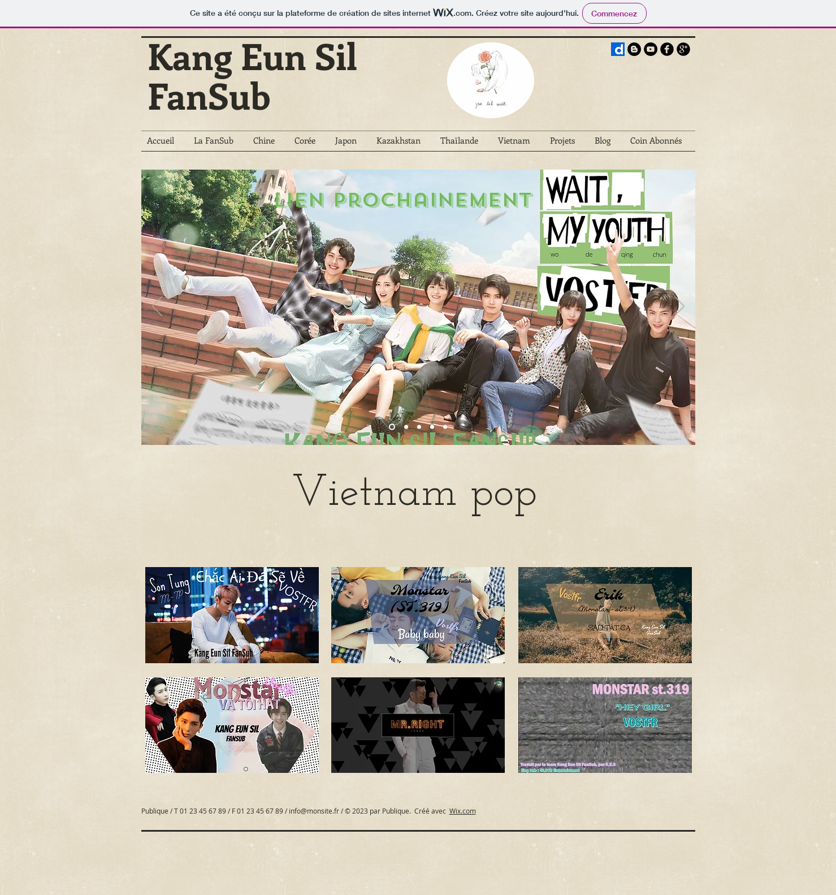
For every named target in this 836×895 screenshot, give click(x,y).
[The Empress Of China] (406, 427)
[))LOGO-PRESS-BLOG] (618, 49)
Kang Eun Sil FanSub (252, 75)
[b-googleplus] (683, 49)
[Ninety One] (445, 427)
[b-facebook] (667, 49)
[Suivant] (679, 307)
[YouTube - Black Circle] (650, 49)
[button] (218, 144)
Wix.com (462, 810)
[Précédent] (157, 307)
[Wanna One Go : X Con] (419, 427)
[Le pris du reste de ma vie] (432, 427)
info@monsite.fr (314, 810)
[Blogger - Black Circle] (634, 49)
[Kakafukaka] (392, 426)
